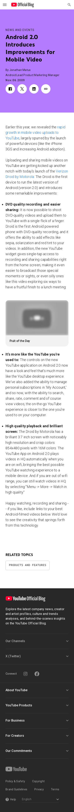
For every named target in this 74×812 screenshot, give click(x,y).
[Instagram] (25, 673)
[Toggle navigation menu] (4, 4)
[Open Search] (69, 4)
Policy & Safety (15, 781)
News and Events (20, 30)
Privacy (39, 789)
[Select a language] (40, 800)
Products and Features (27, 565)
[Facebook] (37, 673)
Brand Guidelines (16, 789)
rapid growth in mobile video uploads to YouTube (35, 132)
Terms (55, 789)
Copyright (38, 781)
